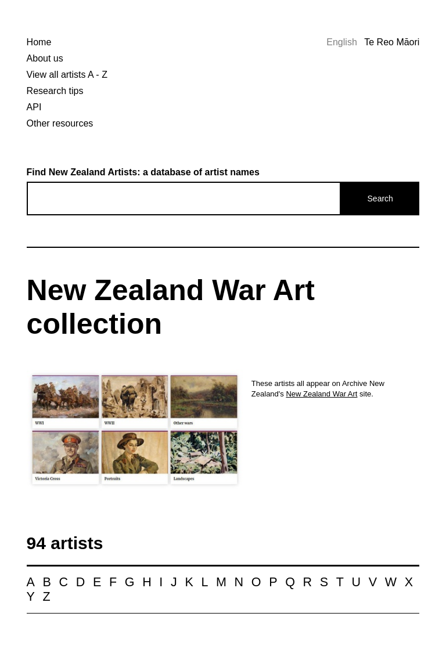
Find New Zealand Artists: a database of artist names (143, 172)
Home (39, 42)
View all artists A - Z (67, 75)
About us (45, 58)
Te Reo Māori (391, 42)
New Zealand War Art (321, 393)
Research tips (55, 91)
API (34, 107)
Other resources (60, 123)
